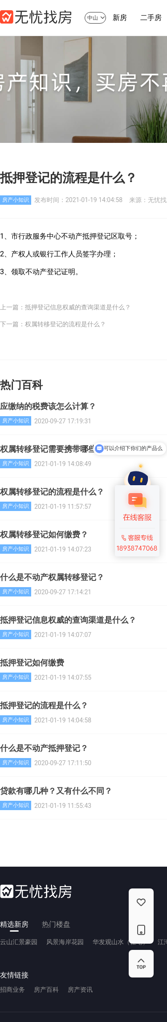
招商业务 (12, 989)
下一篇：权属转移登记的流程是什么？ (53, 324)
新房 (120, 20)
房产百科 (46, 989)
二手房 (151, 20)
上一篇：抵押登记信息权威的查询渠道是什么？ (65, 307)
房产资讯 (80, 989)
